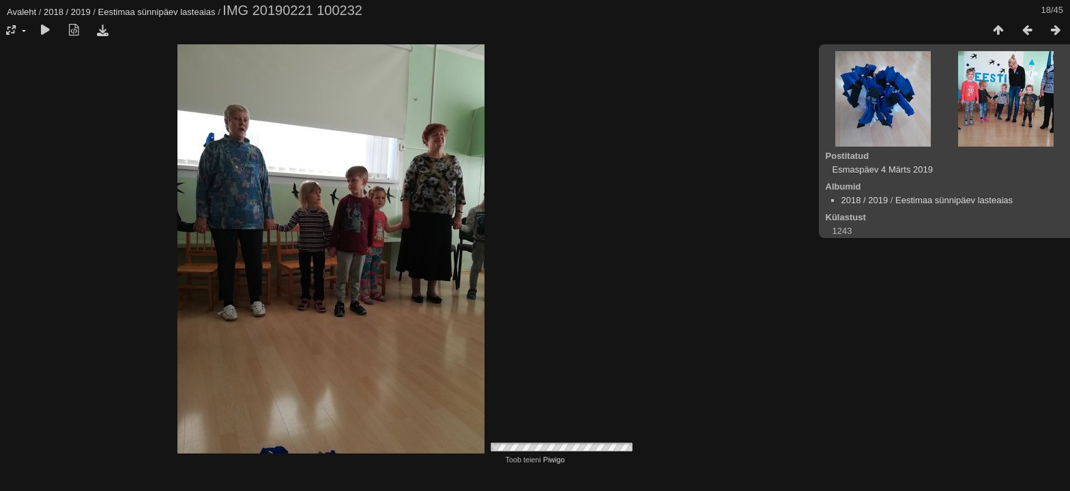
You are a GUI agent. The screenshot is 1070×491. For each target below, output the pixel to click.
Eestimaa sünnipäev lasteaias (157, 12)
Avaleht (21, 12)
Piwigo (554, 460)
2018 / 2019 (67, 12)
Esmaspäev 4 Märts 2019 (883, 169)
